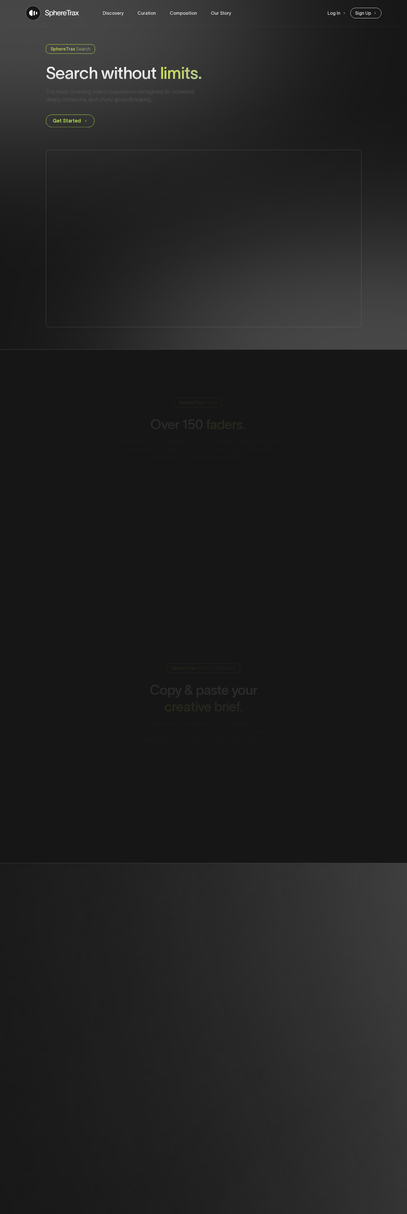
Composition (183, 13)
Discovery (113, 13)
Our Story (221, 13)
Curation (147, 13)
